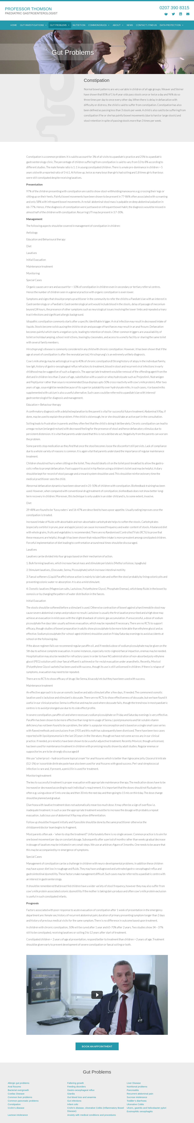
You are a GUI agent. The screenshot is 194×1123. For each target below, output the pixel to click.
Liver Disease (134, 1083)
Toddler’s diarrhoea (136, 1100)
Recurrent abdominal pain (140, 1093)
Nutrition (79, 25)
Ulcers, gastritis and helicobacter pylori (146, 1108)
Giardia (71, 1093)
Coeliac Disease (16, 1093)
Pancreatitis (133, 1090)
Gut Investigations (33, 25)
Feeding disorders (76, 1086)
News (130, 25)
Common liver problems (20, 1097)
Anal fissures (14, 1086)
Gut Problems (60, 25)
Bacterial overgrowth (18, 1090)
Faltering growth (75, 1083)
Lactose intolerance (18, 1115)
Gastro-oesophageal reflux (80, 1090)
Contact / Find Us (146, 25)
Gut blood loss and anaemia (81, 1097)
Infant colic (72, 1104)
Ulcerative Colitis (135, 1104)
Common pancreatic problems (23, 1100)
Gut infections (74, 1100)
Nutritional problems (137, 1086)
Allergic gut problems (18, 1083)
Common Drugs (99, 25)
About (118, 25)
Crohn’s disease (16, 1108)
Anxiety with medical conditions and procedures (91, 1115)
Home (13, 25)
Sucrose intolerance (137, 1097)
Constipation (14, 1104)
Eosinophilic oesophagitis (140, 1111)
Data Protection (172, 25)
